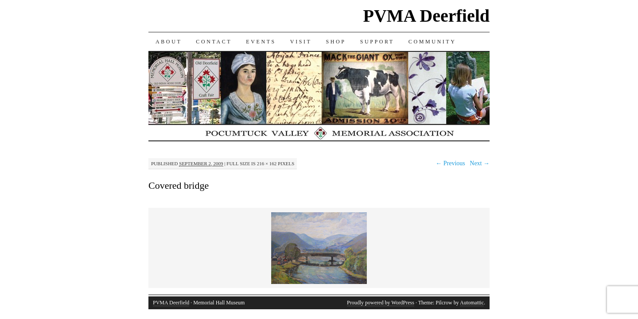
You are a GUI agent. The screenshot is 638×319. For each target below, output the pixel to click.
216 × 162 (267, 163)
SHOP (336, 42)
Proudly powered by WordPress (380, 303)
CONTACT (214, 42)
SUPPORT (377, 42)
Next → (480, 163)
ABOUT (169, 42)
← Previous (450, 163)
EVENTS (261, 42)
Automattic (472, 303)
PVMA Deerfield (426, 16)
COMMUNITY (432, 42)
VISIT (301, 42)
